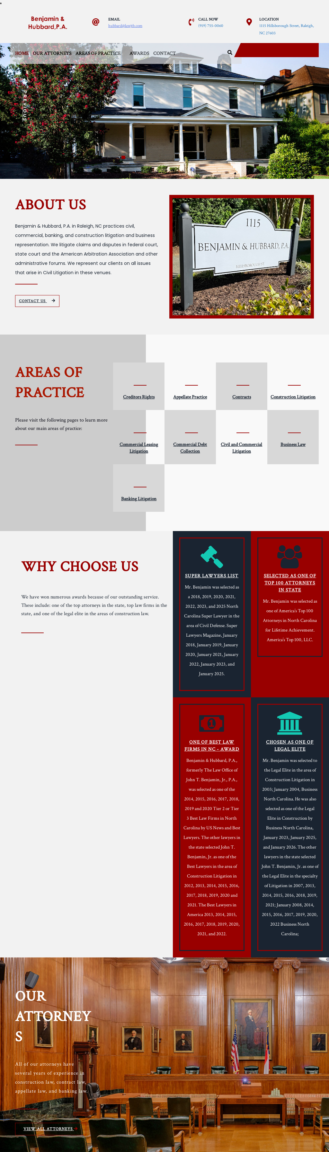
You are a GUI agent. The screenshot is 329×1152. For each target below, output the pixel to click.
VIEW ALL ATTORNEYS (50, 1129)
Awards (139, 53)
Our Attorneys (52, 53)
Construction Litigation (293, 397)
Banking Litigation (138, 499)
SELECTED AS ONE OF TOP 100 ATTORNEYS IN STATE (290, 583)
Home (22, 53)
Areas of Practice (98, 53)
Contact (164, 53)
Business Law (293, 444)
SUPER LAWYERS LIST (211, 576)
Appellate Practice (190, 397)
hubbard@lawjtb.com (125, 26)
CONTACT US (37, 301)
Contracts (241, 397)
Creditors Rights (139, 397)
